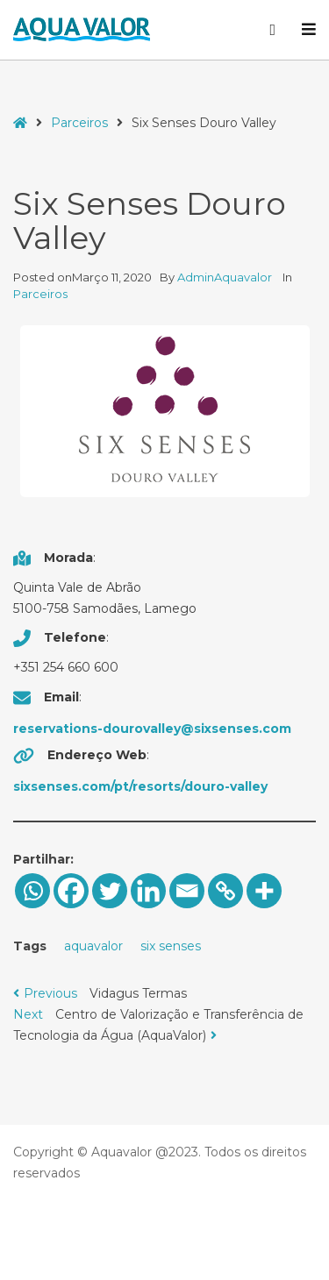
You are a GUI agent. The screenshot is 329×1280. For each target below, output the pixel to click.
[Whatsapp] (32, 890)
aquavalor (93, 946)
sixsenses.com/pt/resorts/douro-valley (140, 786)
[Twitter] (109, 890)
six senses (170, 946)
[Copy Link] (225, 890)
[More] (264, 890)
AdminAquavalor (226, 277)
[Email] (186, 890)
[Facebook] (71, 890)
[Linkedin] (148, 890)
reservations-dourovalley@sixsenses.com (152, 728)
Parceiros (79, 123)
